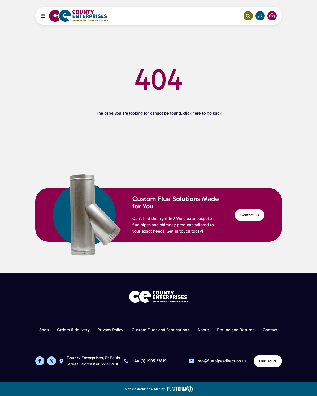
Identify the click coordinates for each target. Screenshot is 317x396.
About (203, 329)
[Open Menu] (43, 16)
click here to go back (202, 113)
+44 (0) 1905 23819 (149, 361)
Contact (270, 329)
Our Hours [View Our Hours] (267, 361)
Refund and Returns (235, 329)
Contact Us (249, 215)
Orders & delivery (73, 329)
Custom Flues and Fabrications (160, 329)
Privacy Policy (110, 329)
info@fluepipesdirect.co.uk (221, 361)
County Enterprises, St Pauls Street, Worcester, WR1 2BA (94, 361)
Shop (44, 329)
